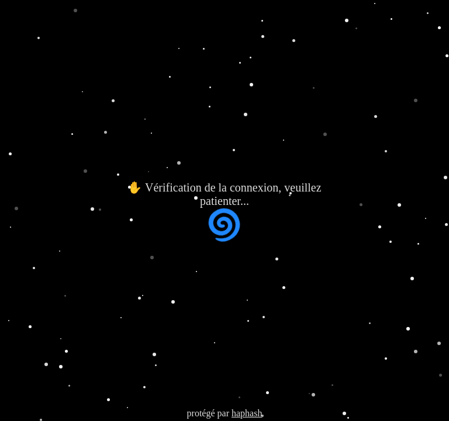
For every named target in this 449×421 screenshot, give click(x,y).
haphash (247, 413)
